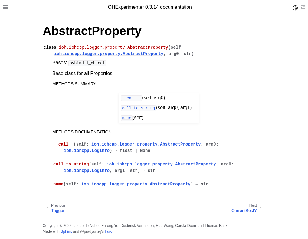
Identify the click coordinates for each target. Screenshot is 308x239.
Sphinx (66, 231)
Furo (108, 231)
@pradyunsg (90, 231)
